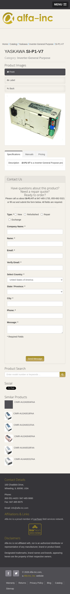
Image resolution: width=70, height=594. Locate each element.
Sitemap (10, 588)
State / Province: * (16, 286)
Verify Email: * (14, 262)
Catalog (13, 44)
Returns (22, 583)
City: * (10, 298)
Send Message (35, 359)
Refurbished (31, 214)
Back (10, 88)
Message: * (12, 322)
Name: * (11, 238)
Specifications (13, 154)
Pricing (41, 154)
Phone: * (11, 310)
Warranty (10, 583)
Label (11, 80)
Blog (49, 583)
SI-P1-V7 (59, 44)
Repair (45, 214)
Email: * (11, 250)
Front (11, 72)
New (18, 214)
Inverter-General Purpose (41, 44)
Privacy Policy (36, 583)
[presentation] (30, 349)
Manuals (29, 154)
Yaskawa (23, 44)
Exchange (15, 219)
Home (5, 44)
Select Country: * (15, 274)
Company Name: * (16, 226)
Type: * (10, 214)
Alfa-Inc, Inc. (30, 576)
